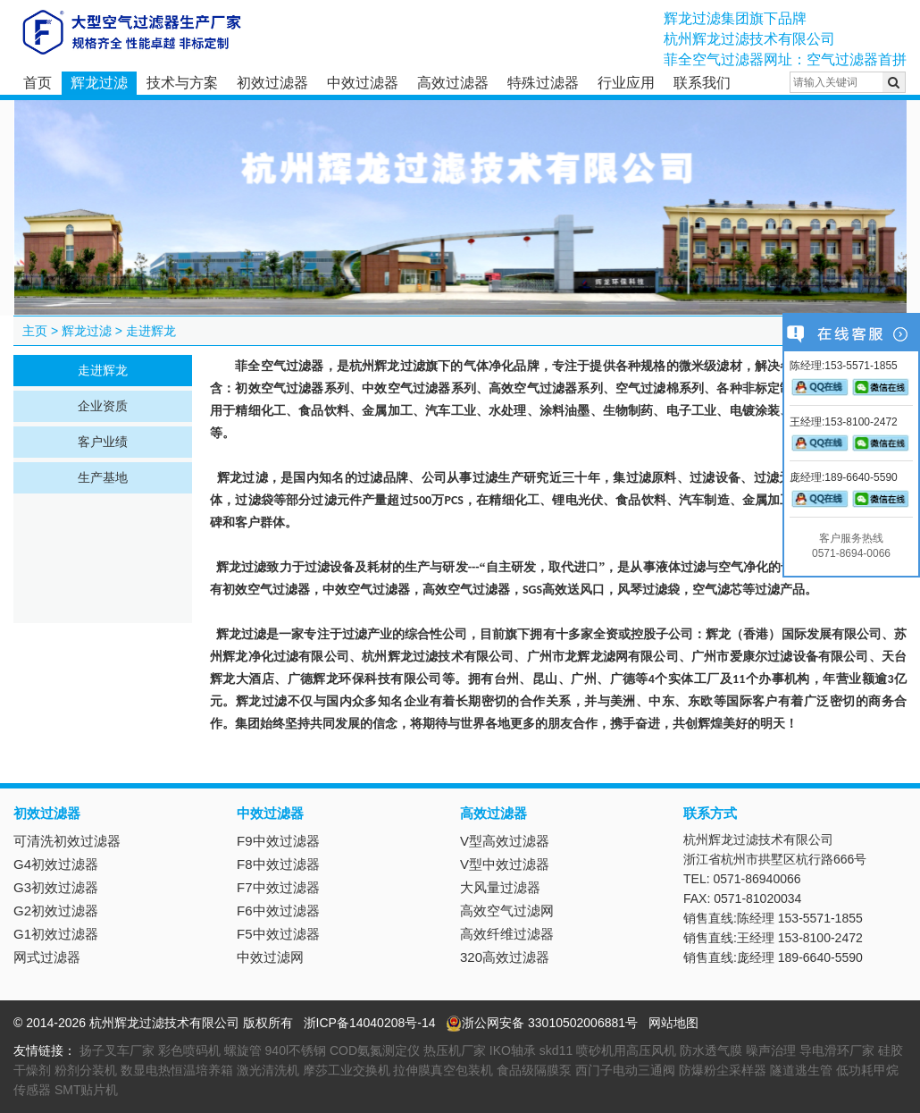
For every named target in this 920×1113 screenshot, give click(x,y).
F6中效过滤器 (278, 910)
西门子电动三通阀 (625, 1070)
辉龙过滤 (99, 82)
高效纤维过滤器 (507, 933)
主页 (34, 331)
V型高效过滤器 (504, 840)
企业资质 (103, 406)
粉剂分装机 (85, 1070)
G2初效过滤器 (55, 910)
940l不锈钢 (295, 1050)
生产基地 (103, 477)
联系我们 (702, 82)
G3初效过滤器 (55, 887)
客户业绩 (103, 441)
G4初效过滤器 (55, 864)
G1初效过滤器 (55, 933)
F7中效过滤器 (278, 887)
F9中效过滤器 (278, 840)
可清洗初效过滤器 (67, 840)
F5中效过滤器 (278, 933)
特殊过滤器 (543, 82)
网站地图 (673, 1023)
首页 (37, 82)
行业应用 (626, 82)
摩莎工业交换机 (346, 1070)
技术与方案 (182, 82)
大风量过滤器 (500, 887)
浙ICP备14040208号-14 (370, 1023)
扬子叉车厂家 (117, 1050)
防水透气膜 (711, 1050)
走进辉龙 (151, 331)
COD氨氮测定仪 (375, 1050)
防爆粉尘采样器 (722, 1070)
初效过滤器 (272, 82)
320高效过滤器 (504, 957)
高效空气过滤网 (507, 910)
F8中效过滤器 (278, 864)
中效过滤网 (270, 957)
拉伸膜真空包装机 (443, 1070)
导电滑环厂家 (836, 1050)
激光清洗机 (268, 1070)
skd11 (556, 1050)
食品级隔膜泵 (534, 1070)
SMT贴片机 (86, 1090)
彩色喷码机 (189, 1050)
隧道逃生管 (801, 1070)
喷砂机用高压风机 (626, 1050)
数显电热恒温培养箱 (177, 1070)
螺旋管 (243, 1050)
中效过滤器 (362, 82)
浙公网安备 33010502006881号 (542, 1023)
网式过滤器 (46, 957)
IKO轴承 (512, 1050)
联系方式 (710, 813)
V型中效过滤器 (504, 864)
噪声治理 (771, 1050)
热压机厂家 (454, 1050)
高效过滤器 (453, 82)
